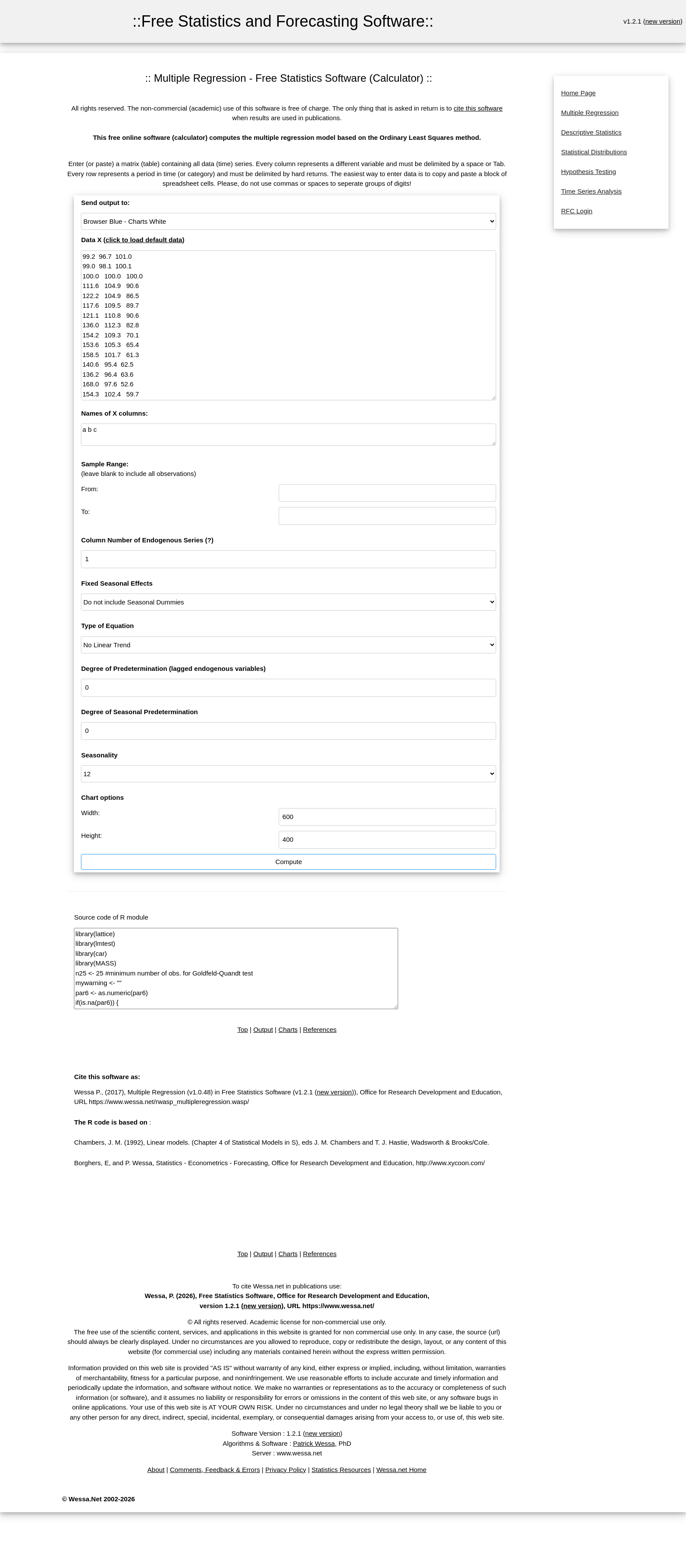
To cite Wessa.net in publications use (286, 1286)
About (155, 1469)
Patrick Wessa (314, 1443)
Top (242, 1029)
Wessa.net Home (401, 1469)
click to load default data (143, 239)
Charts (288, 1029)
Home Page (578, 93)
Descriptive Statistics (591, 132)
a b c (288, 435)
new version (662, 21)
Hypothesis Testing (588, 171)
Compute (288, 861)
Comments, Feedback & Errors (215, 1469)
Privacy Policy (285, 1469)
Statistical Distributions (594, 152)
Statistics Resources (341, 1469)
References (320, 1029)
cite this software (478, 108)
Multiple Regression (590, 112)
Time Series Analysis (591, 191)
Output (263, 1029)
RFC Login (576, 211)
